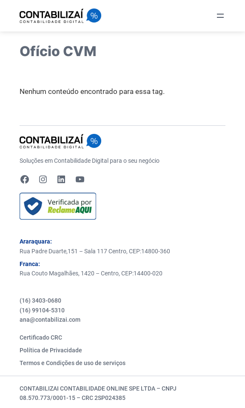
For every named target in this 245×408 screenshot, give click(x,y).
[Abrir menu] (220, 16)
